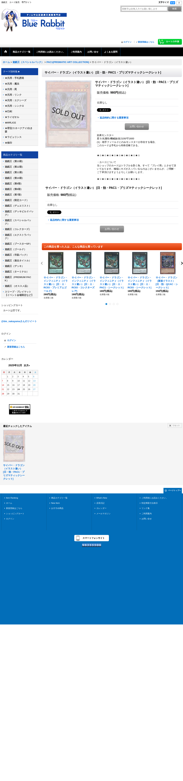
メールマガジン (103, 513)
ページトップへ (174, 490)
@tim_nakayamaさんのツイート (19, 321)
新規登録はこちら (146, 42)
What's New (101, 498)
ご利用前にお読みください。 (155, 498)
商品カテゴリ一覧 (59, 498)
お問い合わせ (137, 126)
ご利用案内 (147, 513)
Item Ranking (12, 498)
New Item (55, 503)
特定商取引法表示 (150, 503)
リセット (176, 425)
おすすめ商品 (57, 508)
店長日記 (100, 503)
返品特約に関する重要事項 (114, 117)
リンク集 (146, 508)
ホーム (9, 503)
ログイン (127, 42)
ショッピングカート (15, 513)
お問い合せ (147, 519)
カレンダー (101, 508)
